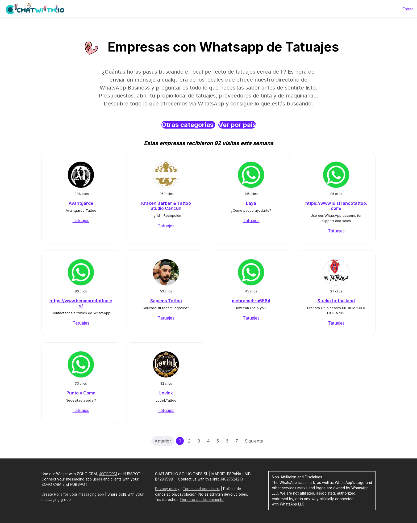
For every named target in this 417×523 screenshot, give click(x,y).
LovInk (166, 393)
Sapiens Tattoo (166, 300)
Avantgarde (81, 203)
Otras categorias (188, 125)
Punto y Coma (80, 393)
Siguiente (254, 441)
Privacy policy (167, 489)
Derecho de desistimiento (202, 500)
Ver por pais (237, 125)
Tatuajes (81, 220)
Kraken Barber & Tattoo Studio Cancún (166, 206)
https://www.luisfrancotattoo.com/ (336, 206)
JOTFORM (108, 474)
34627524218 (231, 479)
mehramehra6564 (251, 300)
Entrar (408, 9)
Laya (251, 203)
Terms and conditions (201, 489)
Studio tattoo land (336, 300)
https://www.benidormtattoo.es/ (80, 303)
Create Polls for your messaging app (72, 494)
